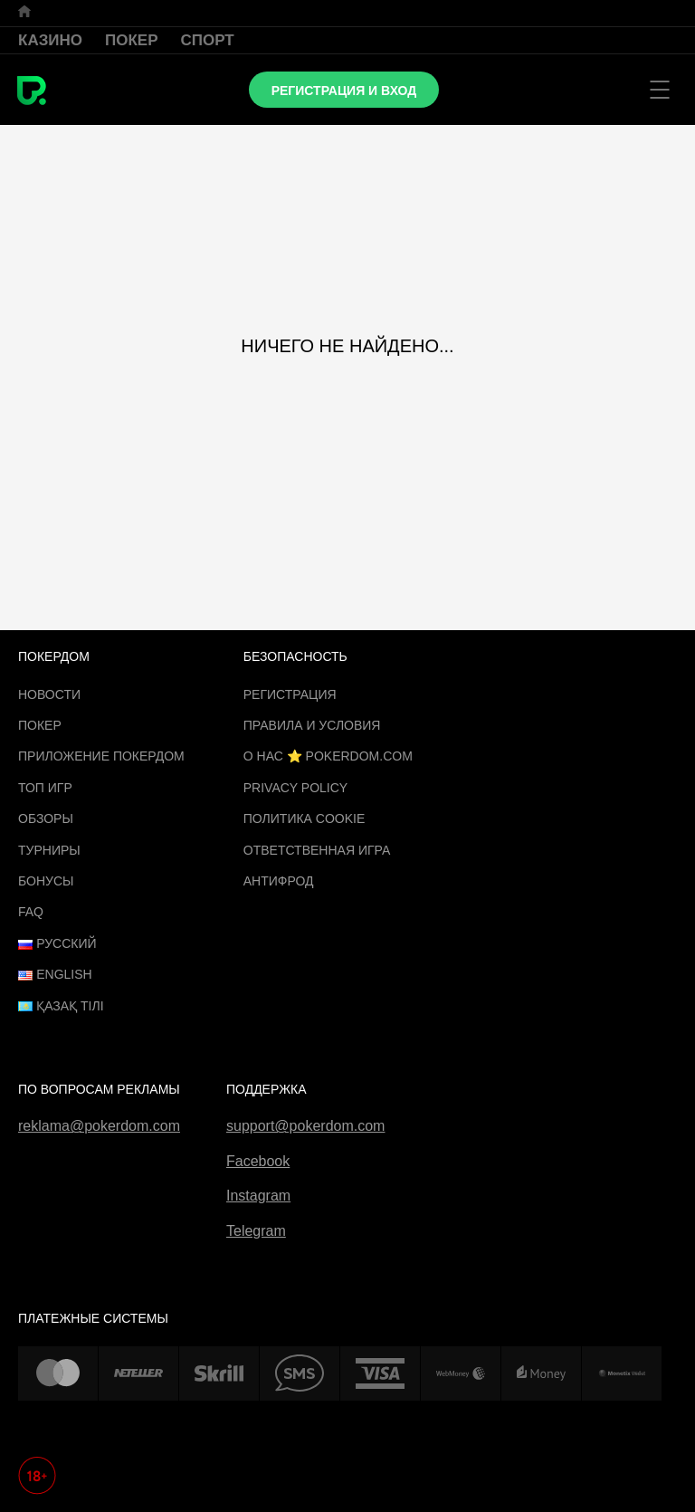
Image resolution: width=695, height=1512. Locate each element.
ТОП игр (45, 787)
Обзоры (45, 818)
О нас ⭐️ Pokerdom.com (328, 756)
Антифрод (278, 881)
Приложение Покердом (101, 756)
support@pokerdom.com (305, 1126)
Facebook (258, 1161)
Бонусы (45, 881)
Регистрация (290, 694)
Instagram (258, 1195)
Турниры (49, 850)
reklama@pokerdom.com (99, 1126)
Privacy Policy (295, 787)
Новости (49, 694)
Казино (50, 40)
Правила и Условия (312, 725)
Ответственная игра (316, 850)
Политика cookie (304, 818)
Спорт (207, 40)
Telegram (256, 1231)
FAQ (30, 911)
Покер (131, 40)
